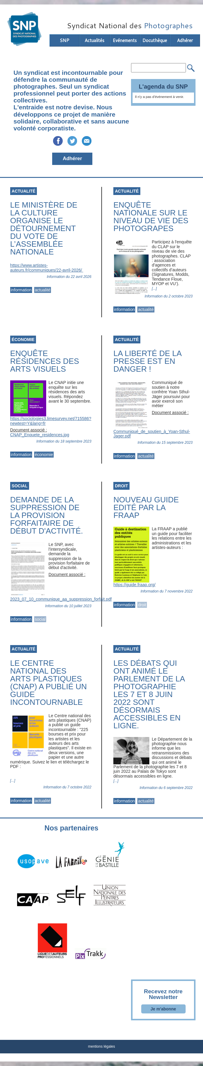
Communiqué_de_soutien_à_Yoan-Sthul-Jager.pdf (151, 433)
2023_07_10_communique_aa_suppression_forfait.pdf (61, 599)
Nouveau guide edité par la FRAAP (146, 507)
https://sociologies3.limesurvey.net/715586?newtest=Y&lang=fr (50, 420)
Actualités (94, 40)
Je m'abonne (163, 1009)
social (40, 619)
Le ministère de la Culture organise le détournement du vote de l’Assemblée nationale (43, 228)
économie (44, 454)
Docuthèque (154, 40)
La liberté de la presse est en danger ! (147, 361)
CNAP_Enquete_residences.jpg (39, 434)
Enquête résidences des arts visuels (44, 361)
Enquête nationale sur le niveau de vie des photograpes (150, 216)
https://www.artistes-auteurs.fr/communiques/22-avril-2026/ (46, 267)
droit (142, 604)
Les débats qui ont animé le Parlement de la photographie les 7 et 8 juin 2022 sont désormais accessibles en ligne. (148, 694)
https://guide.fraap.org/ (134, 584)
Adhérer (185, 40)
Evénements (125, 40)
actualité (42, 290)
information (21, 290)
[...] (154, 288)
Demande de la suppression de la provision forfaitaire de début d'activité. (46, 515)
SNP (64, 40)
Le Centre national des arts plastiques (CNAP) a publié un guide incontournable (48, 683)
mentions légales (101, 1046)
